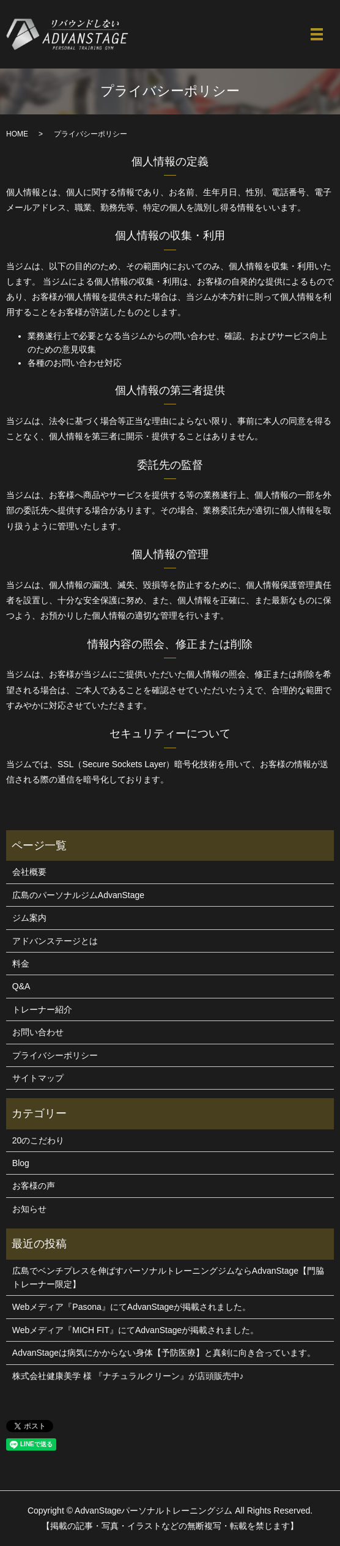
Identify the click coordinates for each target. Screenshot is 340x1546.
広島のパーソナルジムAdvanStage (78, 895)
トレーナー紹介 (42, 1009)
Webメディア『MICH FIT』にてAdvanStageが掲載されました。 (135, 1330)
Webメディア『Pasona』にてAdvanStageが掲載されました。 (131, 1307)
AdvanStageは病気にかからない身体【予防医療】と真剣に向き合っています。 (164, 1353)
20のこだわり (38, 1140)
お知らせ (29, 1209)
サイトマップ (38, 1078)
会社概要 (29, 872)
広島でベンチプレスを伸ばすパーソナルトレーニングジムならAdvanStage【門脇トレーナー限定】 (168, 1277)
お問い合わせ (38, 1032)
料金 (20, 963)
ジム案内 (29, 918)
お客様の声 (33, 1186)
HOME (17, 134)
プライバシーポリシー (55, 1055)
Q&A (21, 986)
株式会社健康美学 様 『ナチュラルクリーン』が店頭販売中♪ (128, 1376)
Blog (20, 1163)
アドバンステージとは (55, 941)
